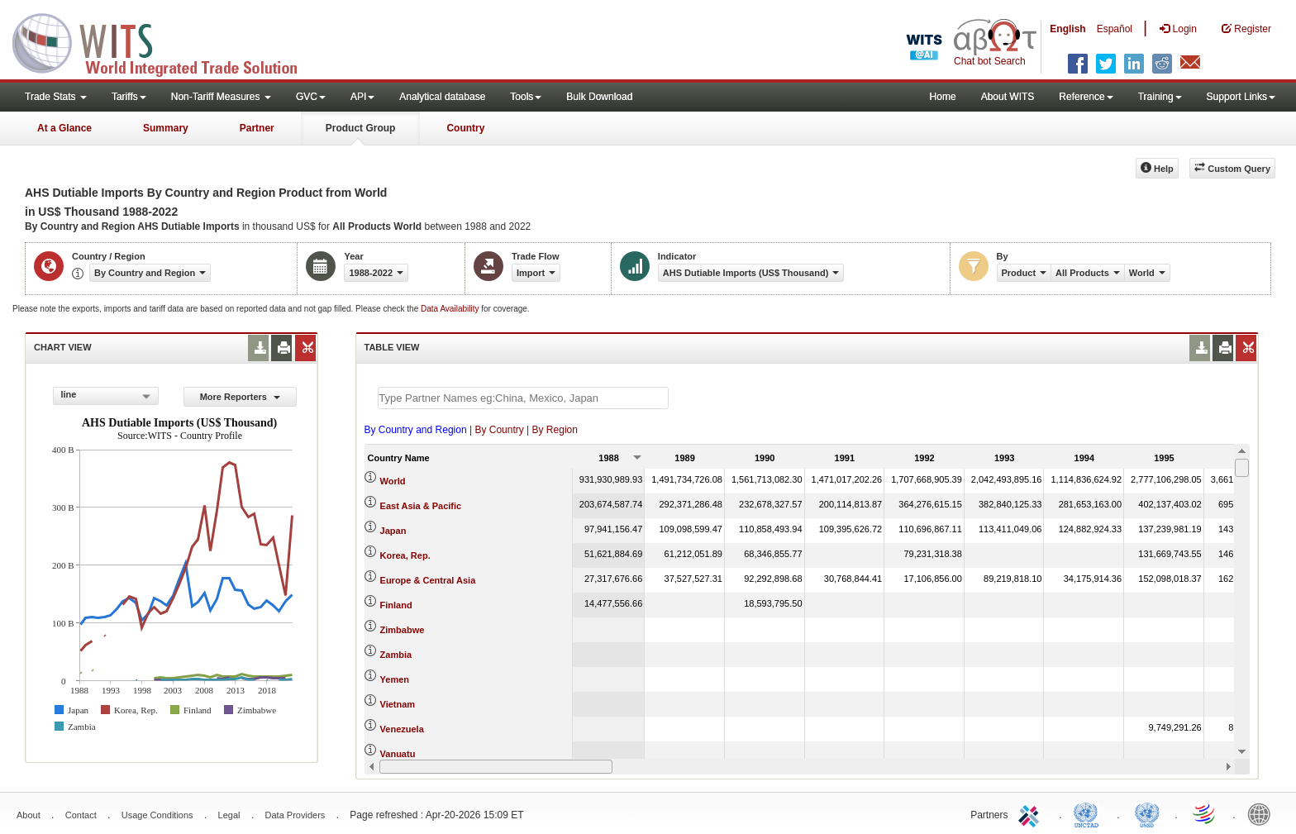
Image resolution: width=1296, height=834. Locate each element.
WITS (165, 41)
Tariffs (129, 96)
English (1067, 29)
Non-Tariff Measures (221, 96)
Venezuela (402, 729)
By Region (555, 430)
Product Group (361, 128)
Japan (393, 531)
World (393, 481)
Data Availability (451, 308)
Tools (525, 96)
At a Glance (64, 128)
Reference (1086, 96)
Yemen (394, 679)
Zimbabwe (402, 630)
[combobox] (106, 396)
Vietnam (398, 704)
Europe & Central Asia (428, 580)
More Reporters (240, 397)
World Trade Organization (1205, 813)
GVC (311, 96)
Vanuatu (398, 754)
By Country (498, 430)
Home (943, 96)
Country (465, 128)
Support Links (1241, 96)
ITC (1031, 813)
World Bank (1262, 813)
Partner (257, 128)
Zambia (396, 655)
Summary (165, 128)
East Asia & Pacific (421, 506)
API (362, 96)
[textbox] (523, 398)
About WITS (1008, 96)
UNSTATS (1147, 813)
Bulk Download (599, 96)
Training (1160, 96)
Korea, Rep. (405, 555)
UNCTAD (1089, 813)
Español (1114, 29)
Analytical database (442, 96)
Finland (396, 605)
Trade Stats (56, 96)
